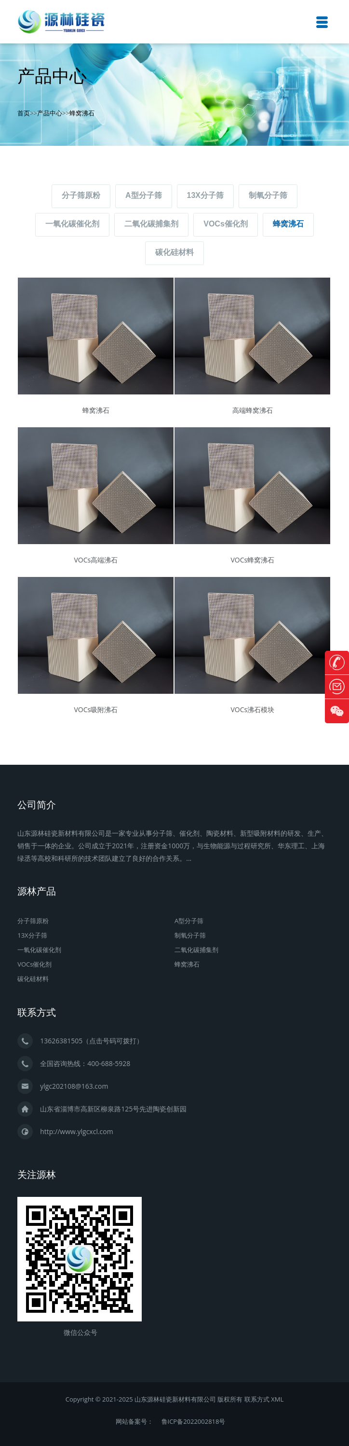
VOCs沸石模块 (252, 709)
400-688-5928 (108, 1063)
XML (277, 1399)
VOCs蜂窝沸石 (252, 559)
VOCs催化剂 (225, 224)
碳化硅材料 (174, 252)
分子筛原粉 (81, 195)
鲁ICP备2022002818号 (193, 1421)
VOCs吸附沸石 (96, 709)
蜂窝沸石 (81, 113)
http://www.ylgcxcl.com (76, 1131)
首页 (23, 113)
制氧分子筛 (268, 195)
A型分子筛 (143, 195)
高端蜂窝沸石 (252, 410)
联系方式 (256, 1399)
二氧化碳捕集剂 (151, 224)
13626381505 (61, 1040)
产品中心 (49, 113)
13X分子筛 (205, 195)
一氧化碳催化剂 (72, 224)
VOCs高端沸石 (96, 559)
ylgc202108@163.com (74, 1086)
